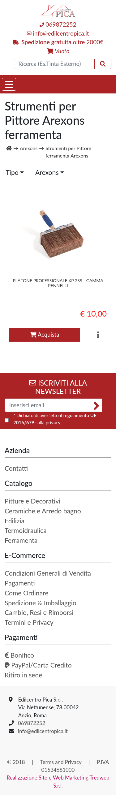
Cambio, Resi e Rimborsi (39, 612)
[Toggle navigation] (9, 84)
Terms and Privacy (61, 762)
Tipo (12, 172)
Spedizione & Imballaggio (40, 603)
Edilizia (14, 521)
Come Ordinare (27, 593)
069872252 (58, 24)
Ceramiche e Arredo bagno (43, 511)
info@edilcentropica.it (58, 33)
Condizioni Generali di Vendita (48, 573)
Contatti (16, 468)
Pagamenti (20, 583)
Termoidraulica (26, 530)
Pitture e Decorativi (32, 501)
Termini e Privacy (29, 622)
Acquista (44, 334)
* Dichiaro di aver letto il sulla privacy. (55, 419)
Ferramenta (21, 540)
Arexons (47, 172)
